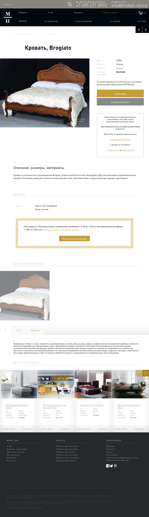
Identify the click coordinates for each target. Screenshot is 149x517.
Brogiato (29, 34)
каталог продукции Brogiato (47, 34)
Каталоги (35, 330)
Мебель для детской (66, 449)
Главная (10, 34)
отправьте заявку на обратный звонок (60, 229)
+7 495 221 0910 (91, 5)
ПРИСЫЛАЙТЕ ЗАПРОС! (120, 139)
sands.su (39, 508)
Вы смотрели (13, 455)
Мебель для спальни (67, 455)
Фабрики (23, 12)
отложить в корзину (120, 101)
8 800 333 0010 (128, 150)
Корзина (11, 457)
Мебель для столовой (67, 457)
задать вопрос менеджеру (74, 238)
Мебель (23, 21)
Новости (110, 449)
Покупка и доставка (17, 449)
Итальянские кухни (66, 460)
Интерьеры (111, 455)
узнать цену (120, 93)
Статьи (109, 452)
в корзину (28, 428)
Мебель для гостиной (67, 446)
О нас (50, 12)
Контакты (78, 12)
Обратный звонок (16, 452)
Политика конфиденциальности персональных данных (122, 458)
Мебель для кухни (65, 452)
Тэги (18, 330)
